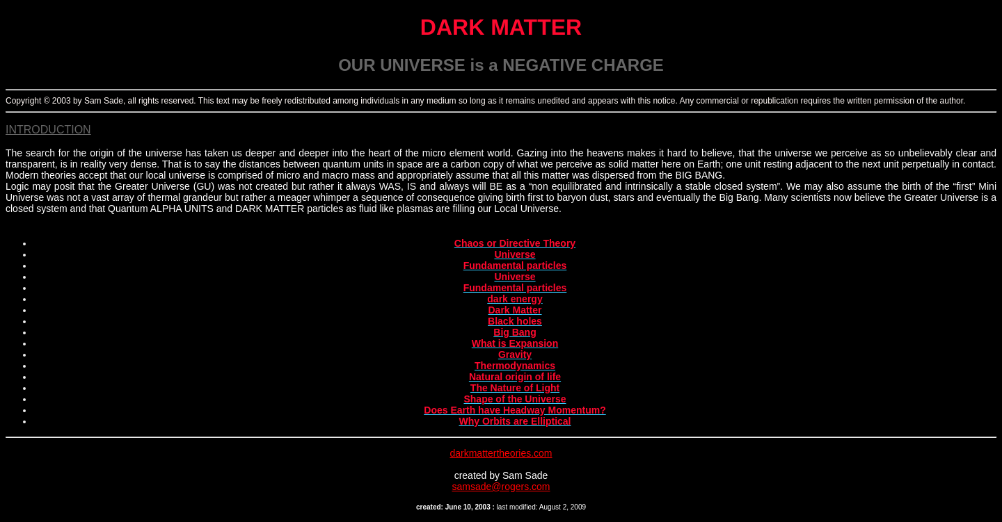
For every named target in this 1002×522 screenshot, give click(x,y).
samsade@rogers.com (501, 486)
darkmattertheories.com (501, 453)
